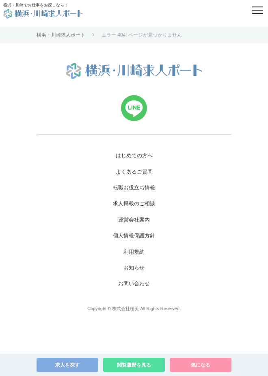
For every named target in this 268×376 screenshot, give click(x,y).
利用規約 (134, 252)
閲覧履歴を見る (134, 365)
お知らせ (134, 268)
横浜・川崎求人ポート (61, 35)
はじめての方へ (134, 155)
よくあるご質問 (134, 172)
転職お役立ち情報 (134, 188)
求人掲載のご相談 (134, 203)
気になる (200, 365)
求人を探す (67, 365)
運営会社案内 (134, 220)
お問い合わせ (134, 283)
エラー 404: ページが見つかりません (142, 35)
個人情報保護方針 (134, 236)
